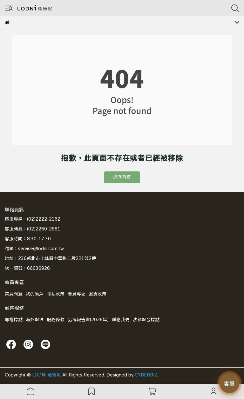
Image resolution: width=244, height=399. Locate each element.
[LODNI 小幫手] (229, 383)
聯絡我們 (121, 319)
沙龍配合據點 (146, 319)
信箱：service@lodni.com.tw (34, 248)
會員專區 (76, 293)
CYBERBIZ (146, 374)
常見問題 (14, 293)
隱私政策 (55, 293)
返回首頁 (122, 177)
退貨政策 (97, 293)
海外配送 (35, 319)
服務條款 (55, 319)
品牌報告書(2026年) (88, 319)
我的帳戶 (35, 293)
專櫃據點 (14, 319)
